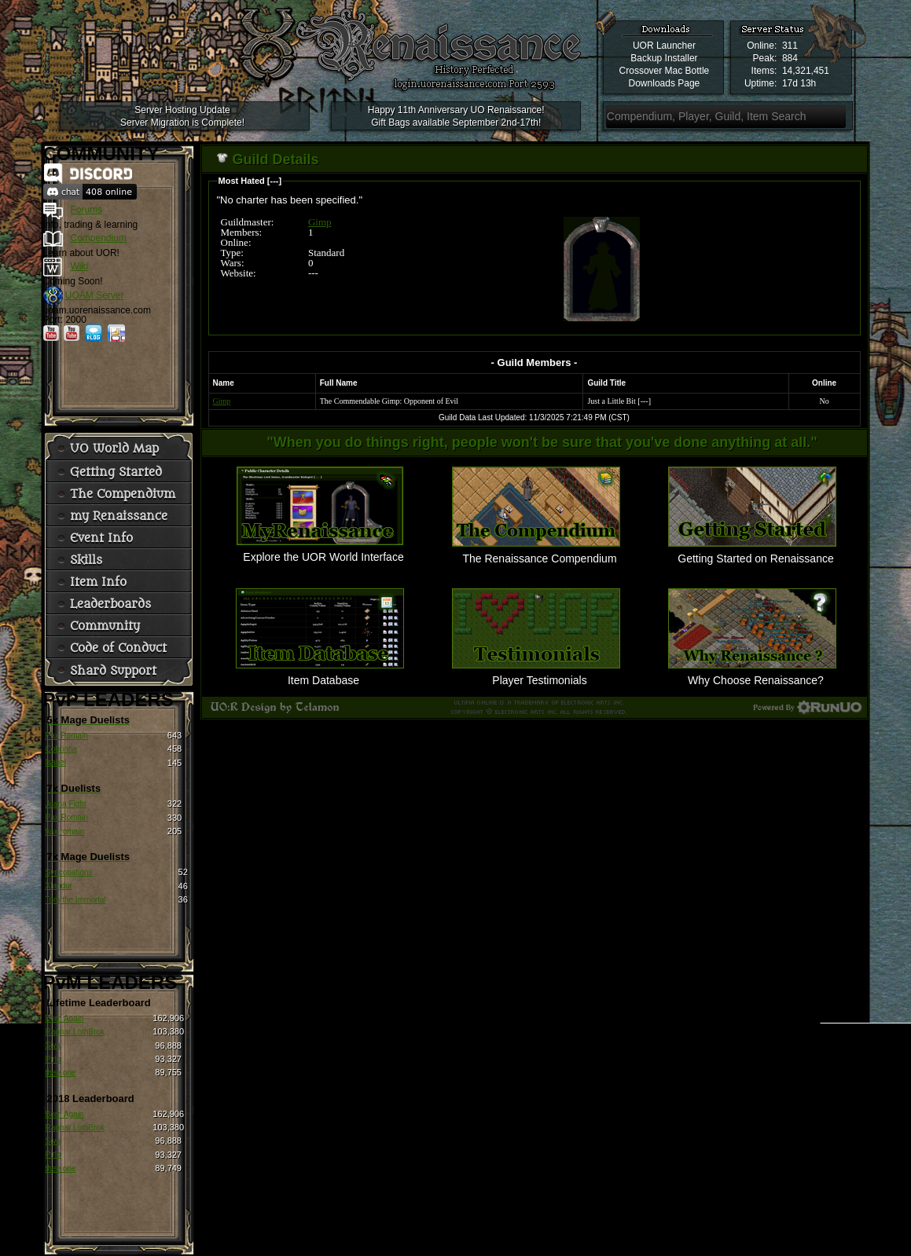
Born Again (65, 1018)
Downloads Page (664, 83)
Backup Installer (663, 58)
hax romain (65, 831)
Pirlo (53, 1059)
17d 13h (799, 83)
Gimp (320, 222)
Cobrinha (62, 749)
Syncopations (69, 872)
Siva (53, 1045)
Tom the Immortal (76, 899)
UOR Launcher (664, 45)
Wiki (80, 266)
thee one (61, 1072)
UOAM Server (94, 295)
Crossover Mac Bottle (664, 70)
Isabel (56, 762)
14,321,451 (805, 70)
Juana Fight (66, 804)
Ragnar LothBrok (75, 1031)
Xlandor (59, 885)
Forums (87, 209)
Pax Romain (67, 735)
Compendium (99, 238)
